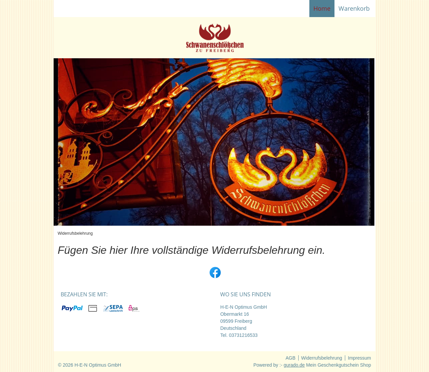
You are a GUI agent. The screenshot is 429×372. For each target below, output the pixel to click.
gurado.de (294, 365)
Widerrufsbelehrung (321, 358)
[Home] (321, 8)
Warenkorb (355, 8)
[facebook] (214, 272)
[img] (214, 38)
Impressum (359, 358)
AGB (291, 358)
